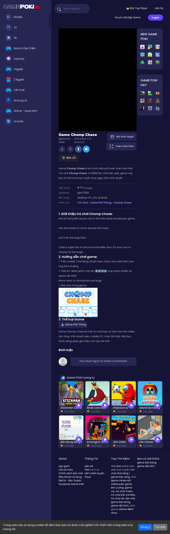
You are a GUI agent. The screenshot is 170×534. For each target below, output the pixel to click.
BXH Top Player (136, 8)
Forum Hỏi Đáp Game (127, 17)
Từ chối (160, 527)
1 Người (14, 69)
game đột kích (119, 505)
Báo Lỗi (69, 158)
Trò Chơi (82, 202)
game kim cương (121, 485)
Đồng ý (145, 527)
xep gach (64, 466)
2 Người (14, 79)
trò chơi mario (124, 491)
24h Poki (14, 90)
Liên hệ (159, 8)
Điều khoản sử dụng (70, 477)
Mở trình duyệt (122, 136)
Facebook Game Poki (71, 484)
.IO (11, 27)
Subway (14, 58)
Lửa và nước (66, 469)
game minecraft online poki (121, 482)
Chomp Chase (123, 202)
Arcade (14, 121)
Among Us (16, 100)
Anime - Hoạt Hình (21, 111)
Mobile (13, 17)
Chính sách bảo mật (71, 473)
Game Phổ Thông (100, 202)
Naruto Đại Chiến (20, 48)
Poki (87, 469)
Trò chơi (116, 466)
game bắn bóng (120, 502)
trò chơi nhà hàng (123, 471)
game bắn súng (120, 477)
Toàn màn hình (121, 146)
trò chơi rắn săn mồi (123, 498)
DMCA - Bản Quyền (70, 480)
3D (11, 38)
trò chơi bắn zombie (123, 495)
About (63, 459)
